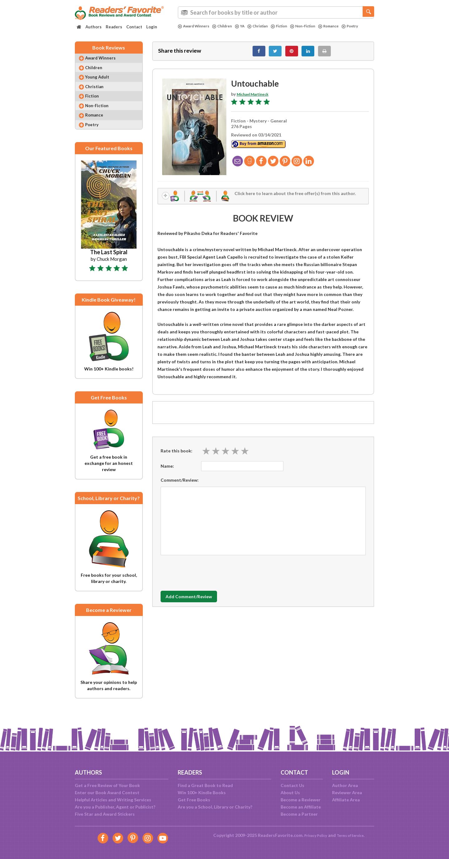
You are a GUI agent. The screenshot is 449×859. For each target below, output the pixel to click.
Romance (346, 26)
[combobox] (276, 12)
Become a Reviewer (301, 799)
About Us (290, 792)
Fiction (290, 26)
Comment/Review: (180, 485)
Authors (93, 26)
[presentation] (208, 577)
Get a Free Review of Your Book (107, 785)
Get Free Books (194, 799)
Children (227, 26)
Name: (167, 471)
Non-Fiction (317, 26)
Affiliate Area (346, 799)
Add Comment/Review (197, 602)
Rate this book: (176, 456)
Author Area (345, 785)
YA (247, 26)
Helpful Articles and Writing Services (113, 799)
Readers (114, 26)
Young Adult (101, 84)
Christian (266, 26)
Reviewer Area (347, 792)
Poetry (187, 31)
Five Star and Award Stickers (105, 814)
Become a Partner (299, 814)
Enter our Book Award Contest (107, 792)
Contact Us (292, 785)
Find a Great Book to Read (205, 785)
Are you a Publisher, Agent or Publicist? (115, 806)
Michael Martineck (256, 97)
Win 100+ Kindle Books (202, 792)
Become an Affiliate (301, 806)
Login (151, 26)
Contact (134, 26)
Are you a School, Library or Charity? (215, 806)
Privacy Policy (312, 835)
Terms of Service (353, 835)
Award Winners (196, 26)
